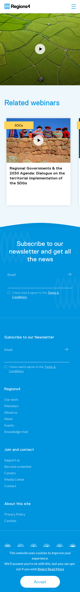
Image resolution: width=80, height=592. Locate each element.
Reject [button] (42, 569)
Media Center (14, 479)
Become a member (18, 466)
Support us (12, 460)
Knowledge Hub (16, 432)
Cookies (10, 521)
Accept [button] (40, 581)
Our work (11, 399)
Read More (56, 569)
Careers (10, 473)
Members (11, 406)
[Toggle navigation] (73, 6)
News (8, 419)
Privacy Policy (14, 514)
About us (10, 412)
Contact (10, 486)
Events (9, 425)
